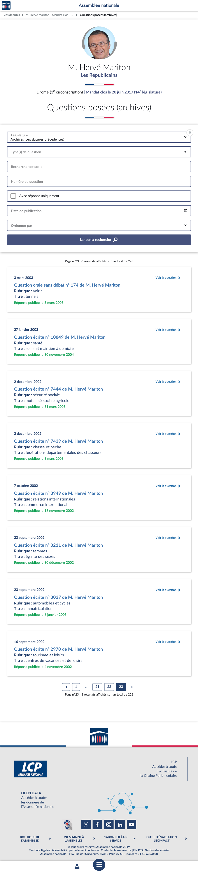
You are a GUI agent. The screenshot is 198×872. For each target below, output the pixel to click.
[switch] (13, 196)
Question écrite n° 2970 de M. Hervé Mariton (58, 649)
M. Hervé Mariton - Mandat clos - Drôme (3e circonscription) (50, 15)
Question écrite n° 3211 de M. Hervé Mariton (58, 545)
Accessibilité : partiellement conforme (75, 850)
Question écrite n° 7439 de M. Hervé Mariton (58, 441)
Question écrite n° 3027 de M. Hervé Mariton (58, 597)
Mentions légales (39, 850)
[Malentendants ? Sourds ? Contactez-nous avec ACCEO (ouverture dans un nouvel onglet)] (67, 824)
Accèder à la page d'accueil (6, 5)
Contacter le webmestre (116, 850)
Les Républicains (99, 75)
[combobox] (99, 137)
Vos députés (12, 15)
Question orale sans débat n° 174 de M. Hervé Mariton (67, 285)
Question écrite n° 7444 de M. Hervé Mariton (58, 389)
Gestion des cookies (157, 850)
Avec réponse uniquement (39, 196)
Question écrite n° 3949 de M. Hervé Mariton (58, 493)
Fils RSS (138, 850)
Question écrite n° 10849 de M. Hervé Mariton (59, 337)
